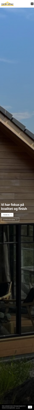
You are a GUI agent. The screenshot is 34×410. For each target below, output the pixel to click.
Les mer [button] (18, 407)
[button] (7, 215)
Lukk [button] (30, 407)
